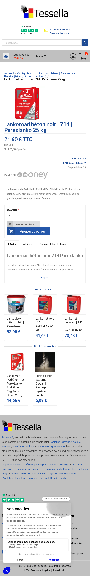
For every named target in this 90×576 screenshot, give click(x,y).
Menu (41, 56)
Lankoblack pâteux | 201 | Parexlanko (15, 322)
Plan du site (59, 570)
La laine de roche (20, 473)
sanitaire (6, 446)
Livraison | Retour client (70, 543)
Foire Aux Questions (68, 528)
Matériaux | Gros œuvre (61, 73)
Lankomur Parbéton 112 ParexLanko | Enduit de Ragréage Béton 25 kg (15, 385)
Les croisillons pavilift (27, 469)
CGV (26, 570)
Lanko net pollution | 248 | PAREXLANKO (73, 324)
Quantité (12, 209)
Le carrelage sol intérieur (56, 469)
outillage (30, 446)
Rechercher (85, 42)
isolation (55, 442)
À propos (62, 533)
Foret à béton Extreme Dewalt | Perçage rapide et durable (44, 385)
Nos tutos (62, 548)
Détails (12, 244)
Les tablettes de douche (54, 478)
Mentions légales (41, 570)
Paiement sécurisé (67, 538)
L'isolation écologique (44, 473)
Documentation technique (53, 244)
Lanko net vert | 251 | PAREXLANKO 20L (45, 324)
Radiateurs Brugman (26, 478)
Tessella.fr (8, 437)
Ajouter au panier (26, 231)
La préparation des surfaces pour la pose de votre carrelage (35, 464)
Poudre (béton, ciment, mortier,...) (25, 76)
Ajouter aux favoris (22, 224)
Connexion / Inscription (70, 553)
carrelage (66, 442)
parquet (77, 442)
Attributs (27, 244)
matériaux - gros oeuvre (51, 446)
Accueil (9, 73)
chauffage (18, 446)
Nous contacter (65, 523)
